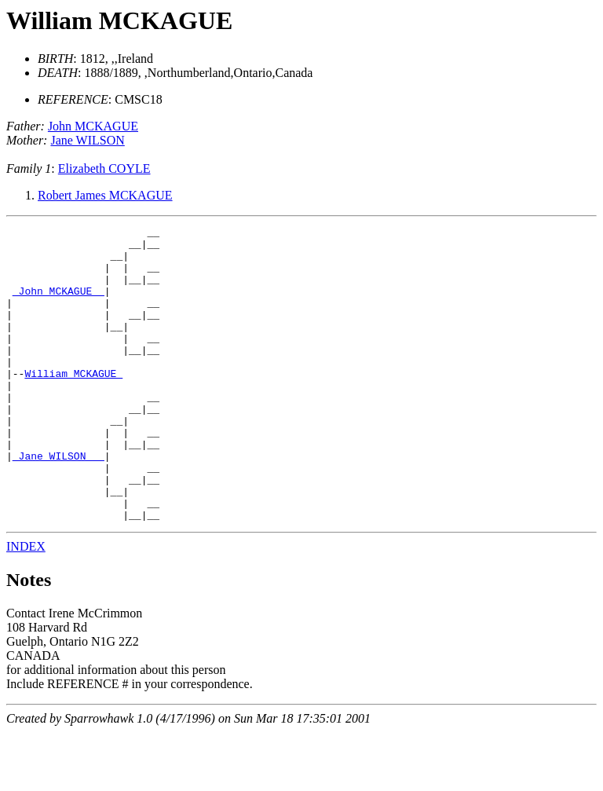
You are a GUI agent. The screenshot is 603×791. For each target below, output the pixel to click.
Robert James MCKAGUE (105, 195)
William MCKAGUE (119, 20)
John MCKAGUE (93, 126)
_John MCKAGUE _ (58, 305)
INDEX (26, 605)
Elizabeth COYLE (104, 168)
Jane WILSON (87, 140)
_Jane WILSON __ (58, 503)
